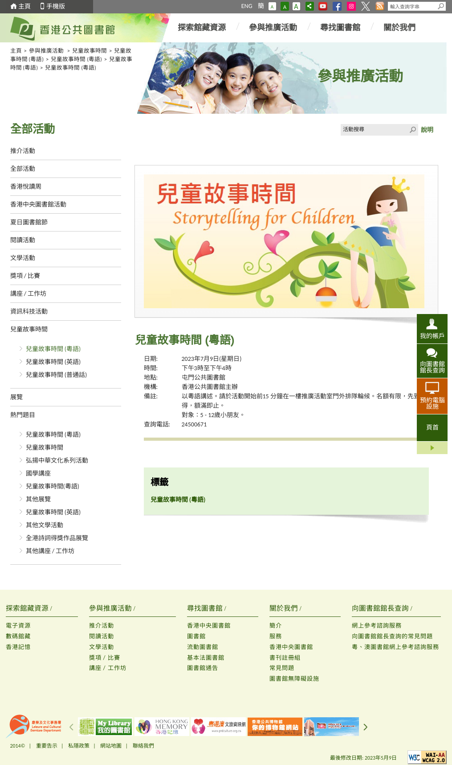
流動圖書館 (202, 647)
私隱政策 (79, 746)
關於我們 (399, 28)
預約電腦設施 (432, 403)
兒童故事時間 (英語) (53, 362)
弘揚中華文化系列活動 (57, 460)
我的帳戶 (432, 335)
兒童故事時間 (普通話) (56, 375)
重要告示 (46, 746)
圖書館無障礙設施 (294, 678)
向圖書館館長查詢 (432, 367)
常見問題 (281, 668)
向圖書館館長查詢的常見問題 (392, 636)
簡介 (275, 625)
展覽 (16, 397)
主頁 (24, 6)
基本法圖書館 (205, 658)
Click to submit (412, 130)
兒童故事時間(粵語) (53, 486)
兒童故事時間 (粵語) (76, 59)
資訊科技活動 (29, 311)
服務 (275, 636)
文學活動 (22, 258)
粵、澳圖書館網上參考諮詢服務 (395, 647)
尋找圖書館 (340, 28)
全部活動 (22, 169)
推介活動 (22, 151)
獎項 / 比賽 (25, 276)
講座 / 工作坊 (28, 294)
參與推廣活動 (273, 28)
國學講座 (38, 473)
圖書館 (196, 636)
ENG (246, 6)
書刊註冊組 (285, 658)
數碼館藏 (18, 636)
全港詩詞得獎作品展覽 (57, 538)
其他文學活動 (44, 525)
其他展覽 (38, 499)
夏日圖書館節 (29, 222)
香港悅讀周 (25, 186)
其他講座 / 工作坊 (50, 551)
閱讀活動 (22, 240)
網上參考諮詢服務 (377, 625)
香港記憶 (18, 647)
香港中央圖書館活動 (38, 204)
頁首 (432, 427)
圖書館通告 (202, 668)
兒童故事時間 (89, 50)
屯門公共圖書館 (203, 377)
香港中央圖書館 (209, 625)
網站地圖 (111, 746)
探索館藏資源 (202, 28)
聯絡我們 (143, 746)
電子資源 (18, 625)
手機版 (55, 6)
